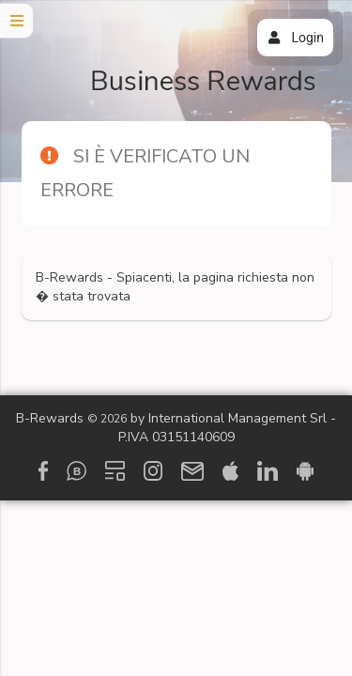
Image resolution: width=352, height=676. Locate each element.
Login (295, 37)
